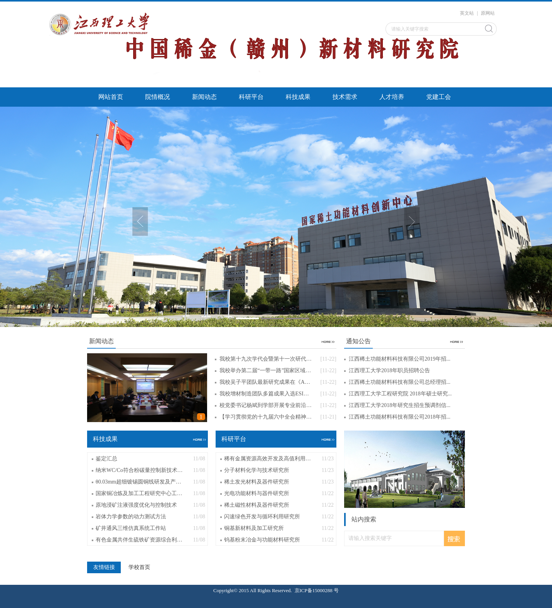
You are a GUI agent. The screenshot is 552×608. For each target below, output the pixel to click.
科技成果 (298, 97)
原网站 (488, 13)
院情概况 (157, 97)
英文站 (467, 13)
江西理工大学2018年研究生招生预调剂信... (400, 405)
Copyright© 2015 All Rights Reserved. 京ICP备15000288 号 (276, 590)
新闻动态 (204, 97)
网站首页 (110, 97)
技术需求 (345, 97)
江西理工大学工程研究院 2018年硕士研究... (400, 394)
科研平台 (251, 97)
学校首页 (139, 567)
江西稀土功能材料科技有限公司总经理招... (400, 382)
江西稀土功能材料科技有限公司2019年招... (400, 359)
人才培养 (391, 97)
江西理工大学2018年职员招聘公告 (389, 370)
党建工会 (438, 97)
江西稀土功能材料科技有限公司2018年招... (400, 417)
